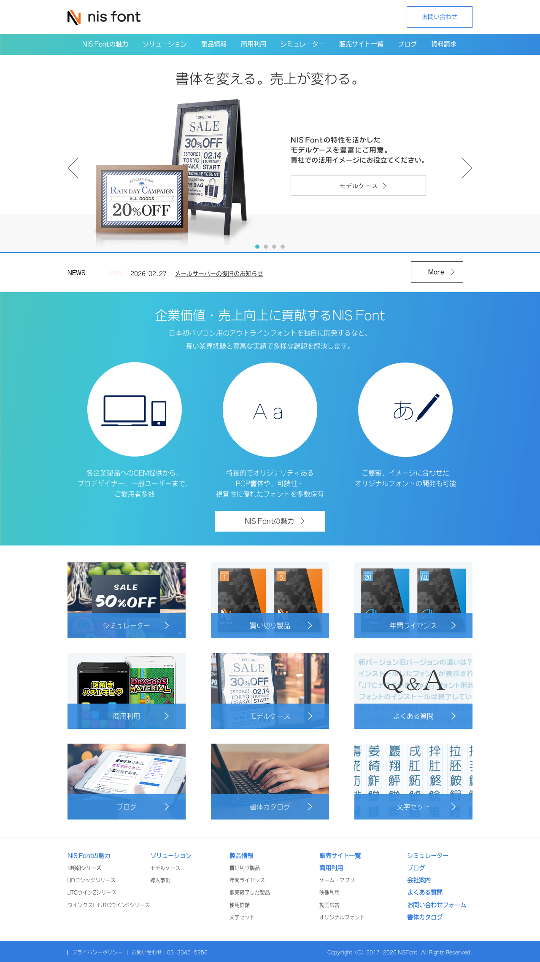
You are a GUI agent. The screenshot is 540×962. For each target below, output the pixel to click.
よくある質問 (424, 716)
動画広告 (329, 905)
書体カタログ (281, 806)
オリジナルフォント (342, 917)
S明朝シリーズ (84, 868)
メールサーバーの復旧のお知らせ (219, 276)
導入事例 (160, 880)
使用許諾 (240, 905)
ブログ (142, 806)
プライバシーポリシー (97, 952)
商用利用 (141, 716)
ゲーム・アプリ (337, 880)
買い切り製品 (281, 625)
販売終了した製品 (250, 892)
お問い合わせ (439, 17)
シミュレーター (136, 625)
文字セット (426, 806)
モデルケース (281, 716)
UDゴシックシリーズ (92, 880)
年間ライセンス (423, 625)
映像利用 (329, 892)
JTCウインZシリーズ (92, 892)
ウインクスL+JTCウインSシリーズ (109, 905)
